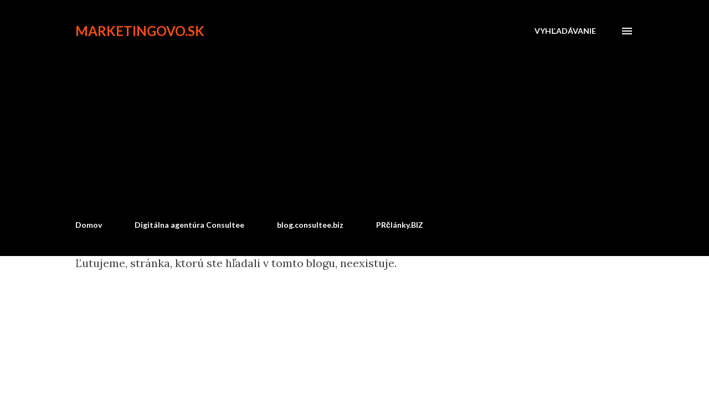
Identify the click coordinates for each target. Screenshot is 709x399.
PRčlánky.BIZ (399, 224)
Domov (88, 224)
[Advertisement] (354, 128)
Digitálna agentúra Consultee (189, 224)
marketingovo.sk (139, 31)
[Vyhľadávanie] (565, 31)
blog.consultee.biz (310, 224)
